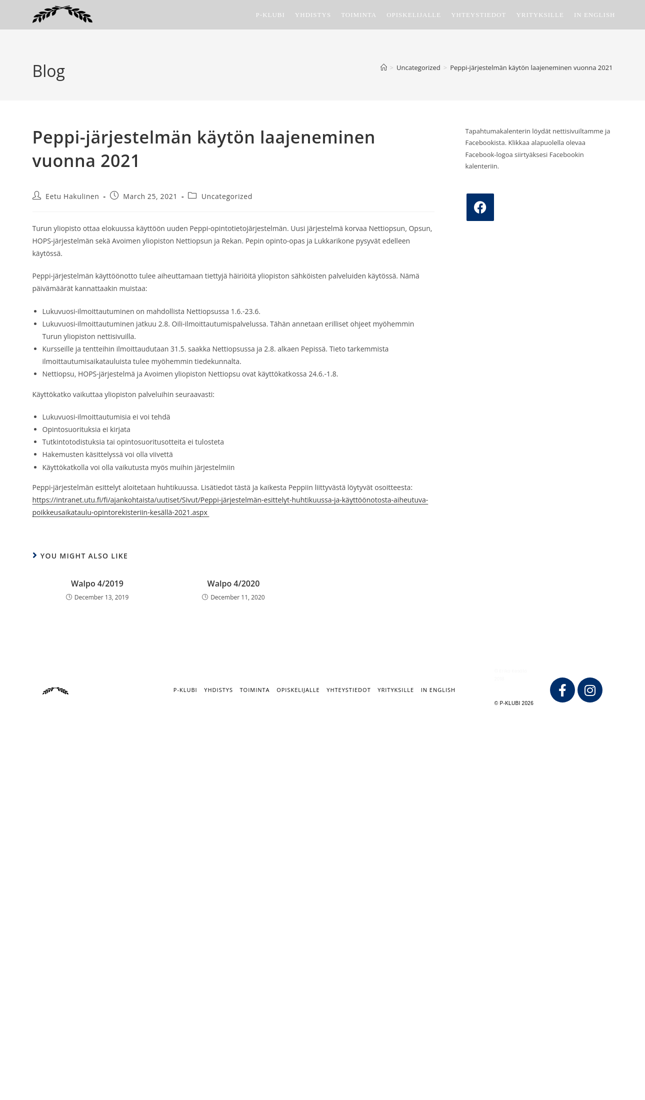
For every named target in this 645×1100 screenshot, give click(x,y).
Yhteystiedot (348, 690)
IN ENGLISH (438, 690)
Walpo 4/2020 (234, 583)
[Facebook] (480, 207)
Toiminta (255, 690)
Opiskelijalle (298, 690)
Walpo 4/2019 (97, 583)
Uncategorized (227, 196)
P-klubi (186, 690)
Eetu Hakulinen (72, 196)
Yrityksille (396, 690)
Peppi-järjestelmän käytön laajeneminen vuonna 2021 (531, 67)
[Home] (383, 67)
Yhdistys (218, 690)
